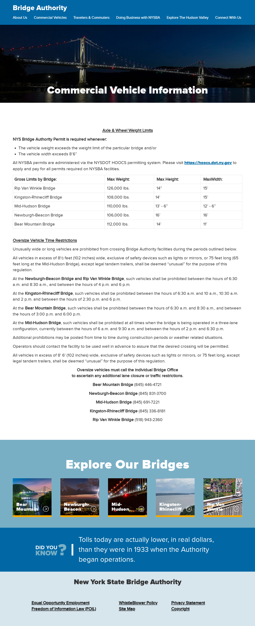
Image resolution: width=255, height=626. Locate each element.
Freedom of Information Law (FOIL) (64, 608)
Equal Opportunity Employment (60, 602)
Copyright (180, 608)
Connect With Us (228, 18)
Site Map (127, 608)
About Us (20, 18)
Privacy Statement (188, 602)
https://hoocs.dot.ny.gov (208, 162)
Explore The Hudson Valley (187, 18)
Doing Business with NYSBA (138, 18)
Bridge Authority (40, 8)
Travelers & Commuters (91, 18)
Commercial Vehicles (50, 18)
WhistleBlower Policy (138, 602)
